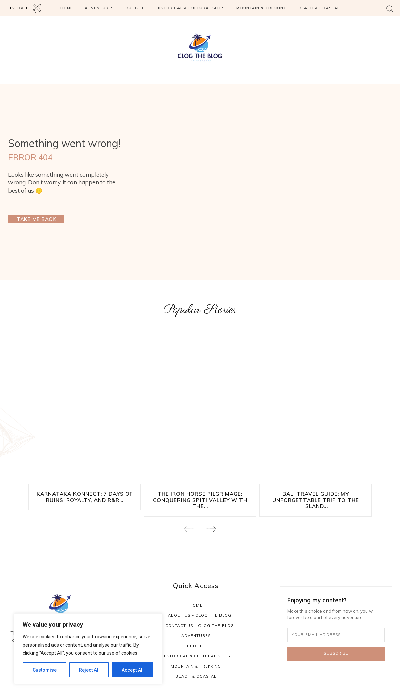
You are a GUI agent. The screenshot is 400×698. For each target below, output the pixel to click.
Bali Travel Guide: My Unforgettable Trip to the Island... (315, 499)
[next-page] (211, 528)
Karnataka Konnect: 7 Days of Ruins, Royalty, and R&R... (84, 496)
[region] (88, 648)
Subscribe (336, 653)
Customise (45, 670)
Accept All (133, 670)
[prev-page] (189, 528)
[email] (336, 635)
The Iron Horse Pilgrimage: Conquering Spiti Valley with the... (200, 499)
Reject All (89, 670)
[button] (389, 8)
